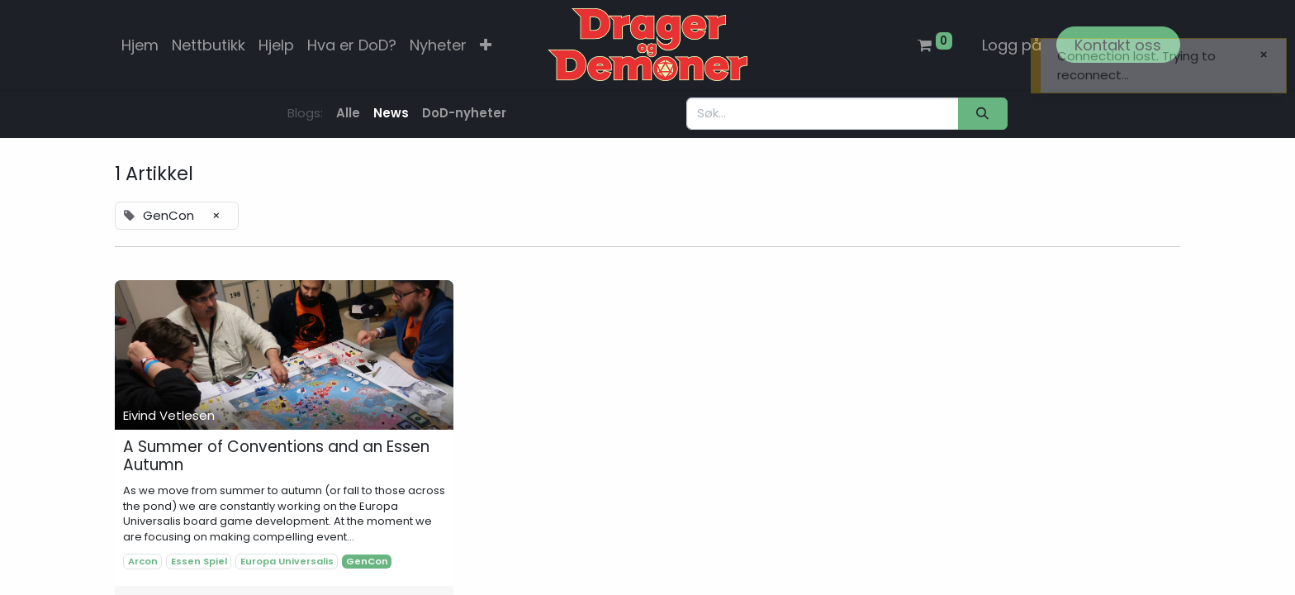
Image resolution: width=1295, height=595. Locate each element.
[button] (485, 45)
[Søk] (983, 114)
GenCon (367, 561)
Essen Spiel (199, 561)
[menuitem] (140, 45)
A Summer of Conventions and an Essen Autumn (276, 456)
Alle (348, 112)
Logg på (1011, 45)
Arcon (143, 561)
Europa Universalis (287, 561)
